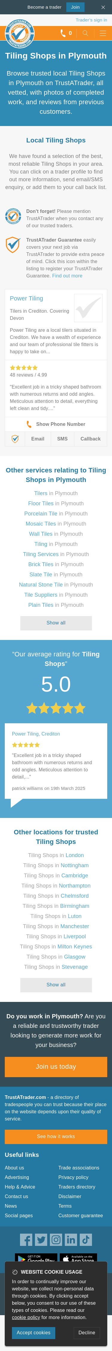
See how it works (56, 1136)
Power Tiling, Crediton (36, 733)
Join (73, 7)
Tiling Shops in (56, 855)
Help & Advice (20, 1186)
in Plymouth (56, 493)
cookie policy (26, 1317)
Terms (65, 1206)
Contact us (16, 1196)
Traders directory (77, 1186)
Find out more (67, 275)
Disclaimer (70, 1196)
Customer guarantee (81, 1215)
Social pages (19, 1215)
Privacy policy (74, 1177)
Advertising (17, 1177)
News (11, 1206)
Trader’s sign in (91, 19)
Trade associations (79, 1167)
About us (14, 1167)
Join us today (56, 1066)
